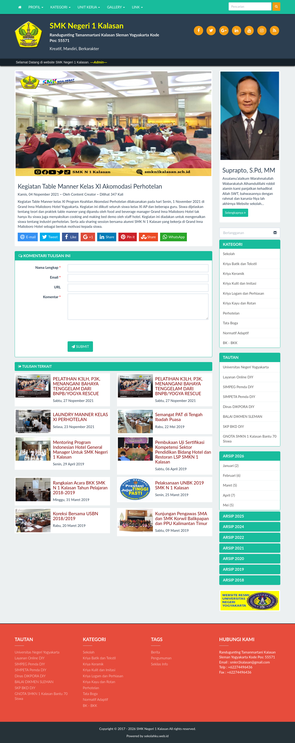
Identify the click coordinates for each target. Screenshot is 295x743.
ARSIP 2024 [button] (233, 526)
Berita (155, 652)
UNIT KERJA (89, 7)
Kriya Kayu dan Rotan (239, 303)
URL (57, 287)
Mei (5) (228, 505)
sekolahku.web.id (156, 736)
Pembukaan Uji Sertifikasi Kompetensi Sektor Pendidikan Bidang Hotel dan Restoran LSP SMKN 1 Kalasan (183, 451)
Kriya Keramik (233, 273)
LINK (137, 7)
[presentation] (103, 330)
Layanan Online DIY (238, 377)
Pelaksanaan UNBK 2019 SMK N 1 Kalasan (179, 485)
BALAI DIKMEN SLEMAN (242, 416)
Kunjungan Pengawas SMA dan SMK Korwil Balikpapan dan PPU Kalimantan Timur (182, 518)
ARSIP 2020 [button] (233, 558)
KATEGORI (60, 7)
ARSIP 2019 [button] (233, 569)
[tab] (250, 456)
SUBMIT (80, 346)
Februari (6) (231, 475)
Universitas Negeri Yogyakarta (246, 367)
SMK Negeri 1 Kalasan (152, 729)
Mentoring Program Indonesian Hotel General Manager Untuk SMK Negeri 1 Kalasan (80, 449)
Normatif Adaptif (236, 333)
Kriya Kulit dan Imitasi (239, 283)
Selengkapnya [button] (235, 212)
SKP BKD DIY (233, 426)
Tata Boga (230, 323)
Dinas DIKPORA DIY (238, 406)
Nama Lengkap (48, 267)
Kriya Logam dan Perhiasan (243, 293)
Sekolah (229, 254)
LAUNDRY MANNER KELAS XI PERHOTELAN (80, 417)
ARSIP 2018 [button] (233, 579)
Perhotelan (231, 313)
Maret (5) (230, 485)
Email (55, 277)
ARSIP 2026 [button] (233, 455)
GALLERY (116, 7)
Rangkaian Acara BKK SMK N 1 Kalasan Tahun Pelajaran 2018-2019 (80, 487)
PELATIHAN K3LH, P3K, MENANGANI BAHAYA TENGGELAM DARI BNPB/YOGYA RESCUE (76, 386)
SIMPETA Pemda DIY (239, 396)
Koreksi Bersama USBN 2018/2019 (75, 516)
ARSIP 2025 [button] (233, 516)
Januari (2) (231, 465)
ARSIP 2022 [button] (233, 537)
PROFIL (35, 7)
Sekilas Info (159, 664)
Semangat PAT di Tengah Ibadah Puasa (178, 417)
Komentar (52, 297)
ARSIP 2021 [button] (233, 548)
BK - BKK (230, 343)
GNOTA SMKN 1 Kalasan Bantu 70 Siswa (250, 438)
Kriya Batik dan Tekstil (240, 264)
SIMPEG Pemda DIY (238, 387)
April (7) (229, 495)
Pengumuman (161, 658)
